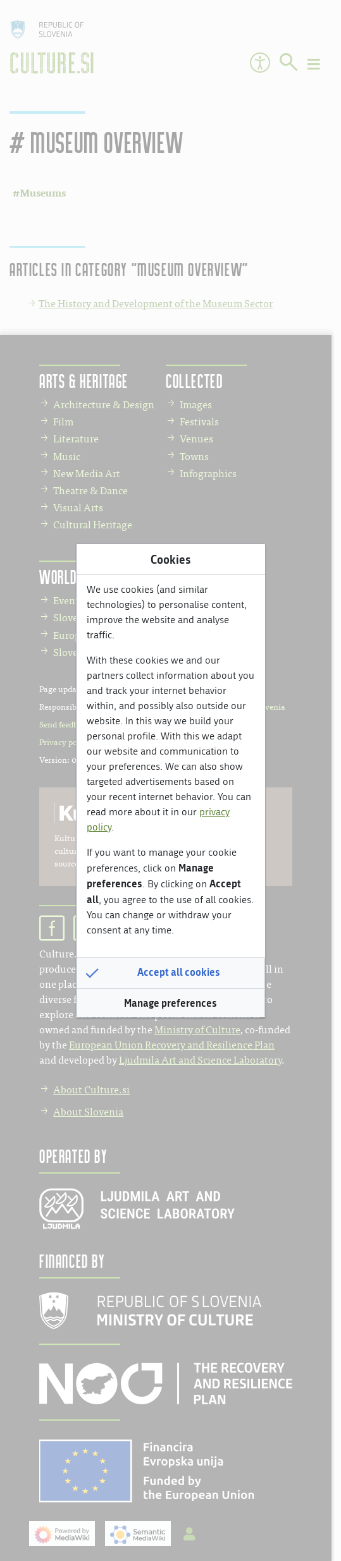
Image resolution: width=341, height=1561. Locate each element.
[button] (171, 972)
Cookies (170, 559)
